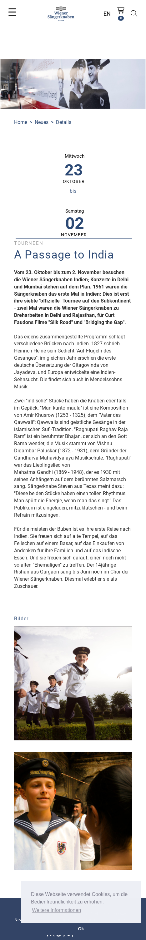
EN (107, 13)
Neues (41, 122)
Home (20, 122)
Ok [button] (81, 928)
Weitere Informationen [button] (56, 910)
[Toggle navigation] (12, 11)
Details (63, 122)
